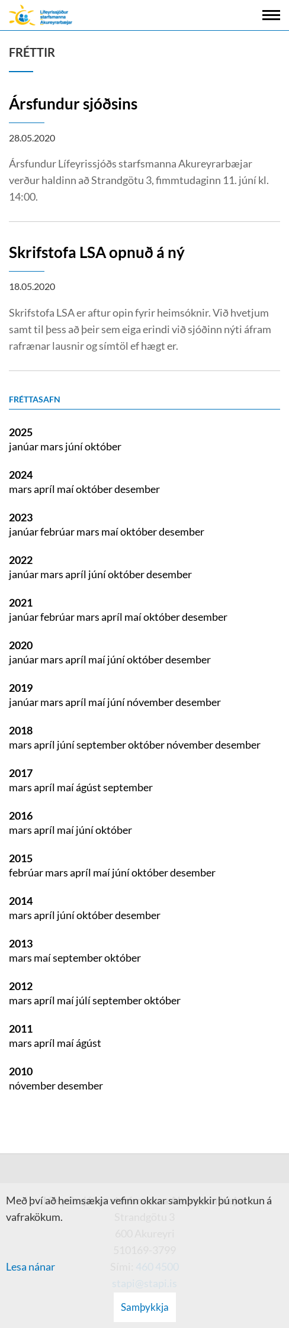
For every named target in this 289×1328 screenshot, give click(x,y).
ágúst (89, 787)
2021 (21, 602)
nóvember (151, 701)
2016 (21, 815)
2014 (21, 900)
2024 (21, 474)
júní (75, 446)
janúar (24, 446)
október (103, 446)
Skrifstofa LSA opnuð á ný (97, 252)
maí (66, 488)
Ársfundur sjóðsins (73, 103)
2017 (21, 772)
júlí (84, 1000)
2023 (21, 517)
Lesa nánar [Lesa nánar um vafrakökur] (30, 1266)
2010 (21, 1071)
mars (52, 446)
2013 (21, 943)
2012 (21, 985)
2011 (21, 1028)
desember (137, 488)
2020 (21, 645)
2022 (21, 559)
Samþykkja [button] (145, 1307)
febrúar (58, 531)
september (102, 744)
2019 (21, 687)
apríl (45, 488)
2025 (21, 432)
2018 (21, 730)
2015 (21, 858)
